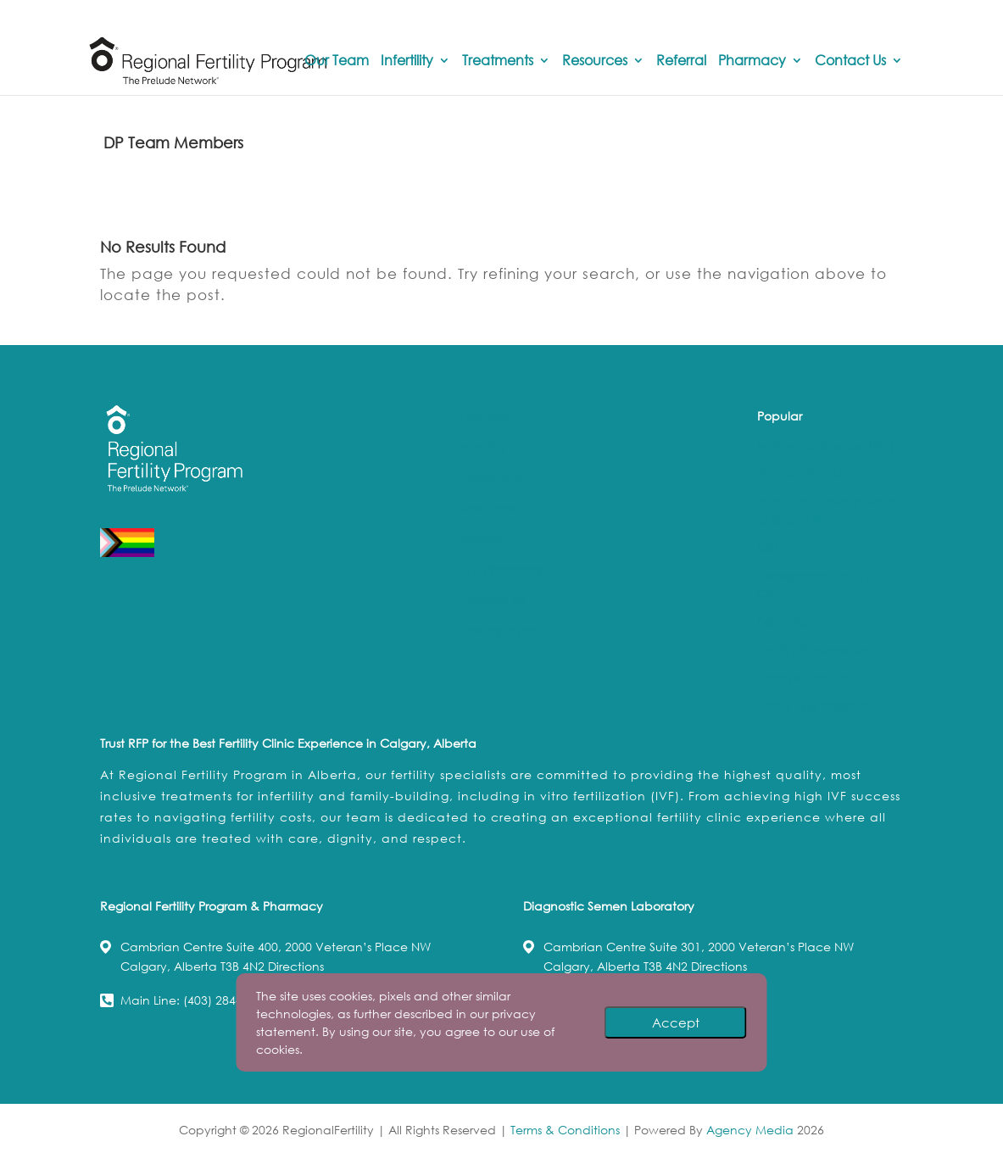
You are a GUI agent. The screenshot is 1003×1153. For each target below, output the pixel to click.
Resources (594, 61)
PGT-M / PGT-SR (801, 473)
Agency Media (751, 1130)
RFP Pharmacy (501, 569)
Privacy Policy (499, 630)
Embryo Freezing (804, 677)
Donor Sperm (794, 621)
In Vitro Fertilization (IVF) (825, 445)
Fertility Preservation (814, 649)
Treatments (497, 61)
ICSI (767, 547)
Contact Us (850, 61)
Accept (675, 1022)
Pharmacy (752, 61)
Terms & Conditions (565, 1130)
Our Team (336, 61)
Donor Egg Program (813, 705)
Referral (681, 61)
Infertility (407, 61)
